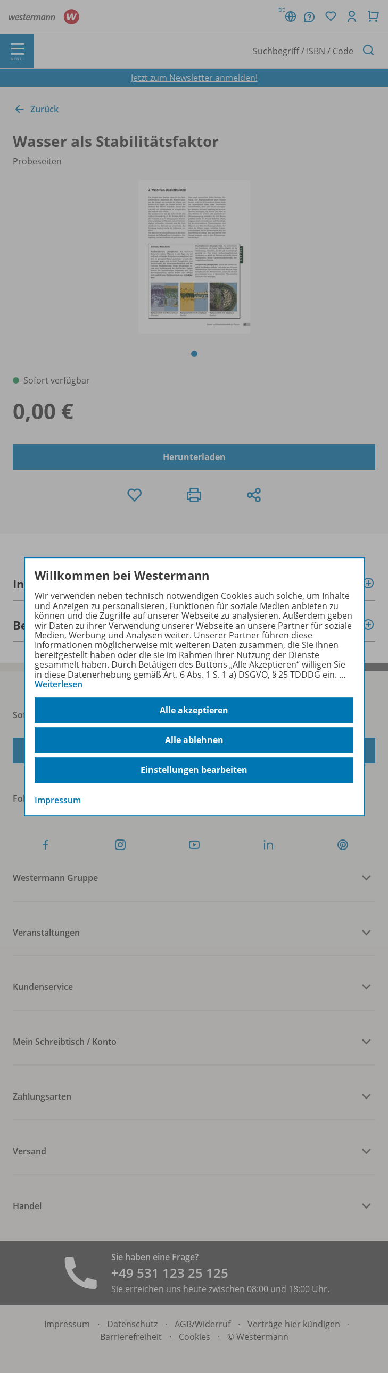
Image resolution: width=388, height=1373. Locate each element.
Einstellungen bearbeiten (194, 770)
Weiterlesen (58, 684)
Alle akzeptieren (194, 710)
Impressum (58, 800)
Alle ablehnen (194, 740)
